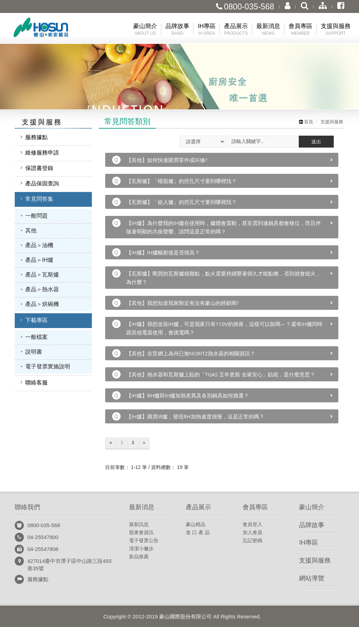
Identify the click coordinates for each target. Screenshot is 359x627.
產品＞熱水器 (42, 289)
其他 (30, 230)
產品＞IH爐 (39, 260)
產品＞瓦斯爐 (42, 275)
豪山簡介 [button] (145, 30)
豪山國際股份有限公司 (53, 29)
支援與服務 (331, 121)
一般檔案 (36, 337)
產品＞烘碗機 (42, 304)
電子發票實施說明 (47, 366)
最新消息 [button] (268, 30)
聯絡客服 (36, 383)
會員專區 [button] (300, 30)
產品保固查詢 (42, 183)
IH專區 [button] (207, 30)
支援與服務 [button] (336, 30)
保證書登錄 (39, 168)
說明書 (33, 352)
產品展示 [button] (236, 30)
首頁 (306, 121)
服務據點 (36, 137)
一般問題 (36, 216)
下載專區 (36, 320)
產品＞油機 (39, 245)
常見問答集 (39, 199)
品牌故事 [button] (177, 30)
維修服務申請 (42, 153)
